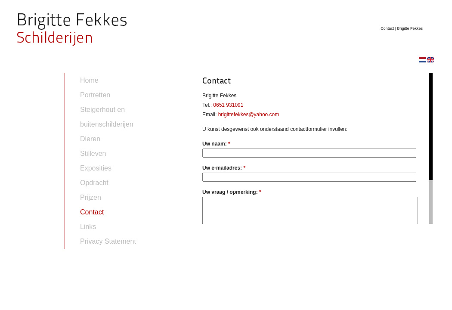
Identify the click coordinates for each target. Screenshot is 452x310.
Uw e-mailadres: (223, 168)
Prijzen (90, 197)
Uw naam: (216, 144)
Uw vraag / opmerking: (231, 192)
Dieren (90, 139)
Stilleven (93, 153)
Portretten (95, 95)
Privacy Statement (108, 241)
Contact (92, 212)
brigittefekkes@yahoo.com (248, 115)
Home (89, 80)
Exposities (95, 168)
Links (88, 226)
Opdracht (94, 182)
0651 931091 (228, 105)
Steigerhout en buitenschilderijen (106, 117)
